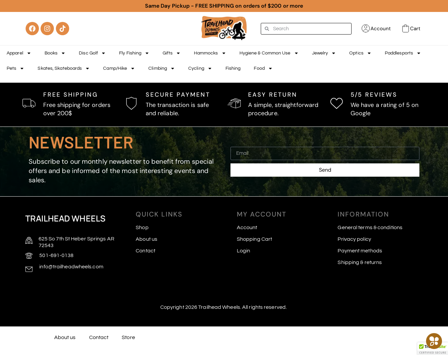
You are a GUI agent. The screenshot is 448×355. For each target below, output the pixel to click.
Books (55, 53)
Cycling (200, 68)
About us (146, 239)
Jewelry (324, 53)
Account (381, 28)
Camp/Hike (119, 68)
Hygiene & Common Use (269, 53)
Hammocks (210, 53)
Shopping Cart (254, 239)
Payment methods (360, 250)
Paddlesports (403, 53)
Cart (415, 28)
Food (263, 68)
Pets (15, 68)
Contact (145, 250)
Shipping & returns (360, 262)
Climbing (161, 68)
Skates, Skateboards (64, 68)
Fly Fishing (134, 53)
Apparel (19, 53)
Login (243, 250)
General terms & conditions (370, 227)
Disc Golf (92, 53)
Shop (142, 227)
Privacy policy (354, 239)
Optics (360, 53)
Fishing (233, 68)
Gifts (172, 53)
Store (128, 337)
